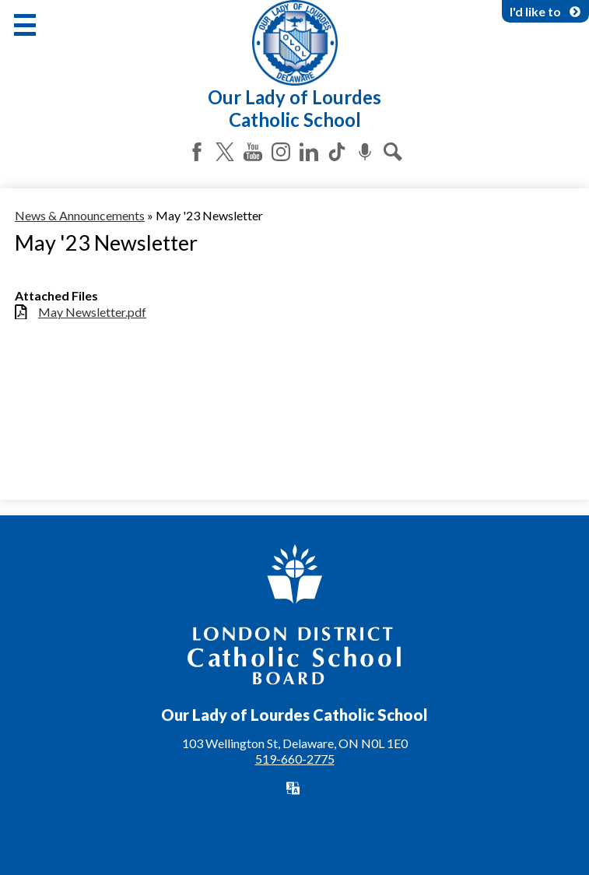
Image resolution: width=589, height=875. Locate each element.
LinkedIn (309, 151)
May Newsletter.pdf (92, 311)
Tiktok (337, 151)
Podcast (365, 151)
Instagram (281, 151)
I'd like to (545, 11)
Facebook (197, 151)
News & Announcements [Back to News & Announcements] (80, 215)
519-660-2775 (295, 758)
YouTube (253, 151)
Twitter (225, 151)
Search (393, 151)
